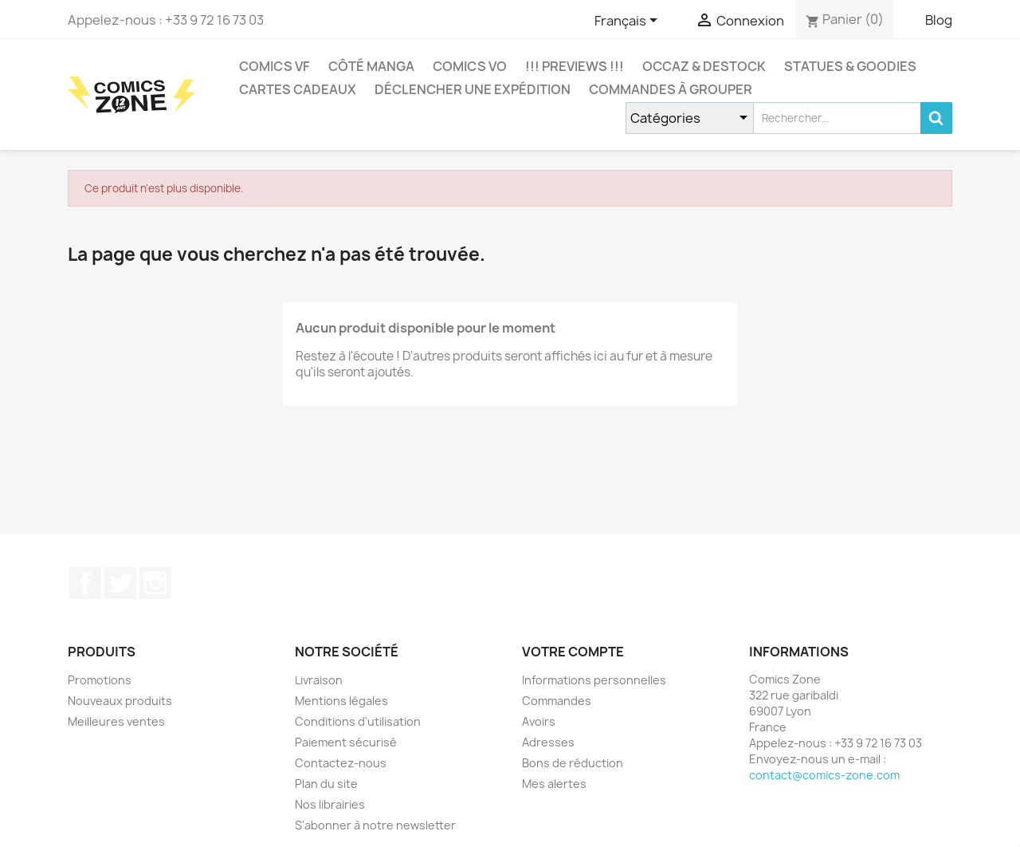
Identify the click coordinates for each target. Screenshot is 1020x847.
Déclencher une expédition (473, 89)
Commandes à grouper (670, 89)
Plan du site (326, 783)
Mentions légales (341, 700)
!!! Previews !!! (574, 66)
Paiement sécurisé (346, 742)
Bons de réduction (572, 762)
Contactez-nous (340, 762)
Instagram (155, 583)
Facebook (85, 583)
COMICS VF (274, 66)
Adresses (548, 742)
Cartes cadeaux (297, 89)
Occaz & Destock (704, 66)
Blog (938, 20)
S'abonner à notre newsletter (375, 825)
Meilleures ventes (116, 721)
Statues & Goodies (850, 66)
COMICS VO (470, 66)
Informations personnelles (594, 679)
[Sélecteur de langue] (628, 21)
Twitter (120, 583)
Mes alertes (554, 783)
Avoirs (538, 721)
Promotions (99, 679)
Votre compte (573, 651)
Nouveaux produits (120, 700)
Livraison (319, 679)
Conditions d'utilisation (358, 721)
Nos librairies (330, 804)
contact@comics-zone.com (824, 774)
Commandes (556, 700)
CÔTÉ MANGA (371, 66)
